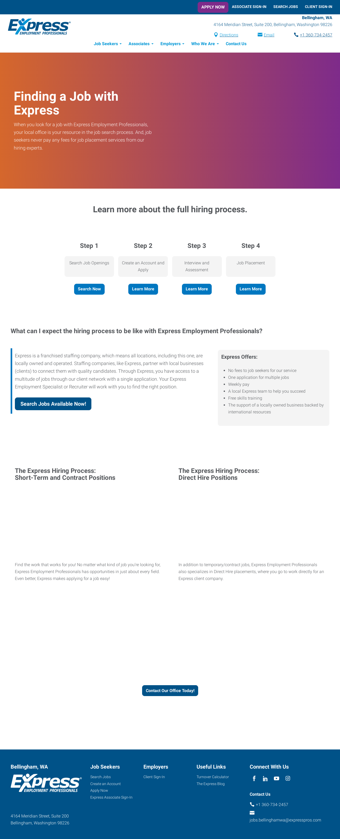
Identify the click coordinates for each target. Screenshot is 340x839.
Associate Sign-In (249, 7)
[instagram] (287, 779)
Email (269, 35)
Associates (139, 44)
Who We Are (203, 44)
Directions (229, 35)
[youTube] (276, 779)
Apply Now (213, 7)
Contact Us (236, 44)
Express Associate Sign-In (111, 798)
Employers (170, 44)
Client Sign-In (318, 7)
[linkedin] (265, 779)
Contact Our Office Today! (170, 691)
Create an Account (105, 784)
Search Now (89, 289)
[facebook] (254, 779)
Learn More (143, 289)
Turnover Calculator (213, 778)
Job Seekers (106, 44)
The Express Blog (211, 784)
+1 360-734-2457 (316, 35)
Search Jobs (285, 7)
